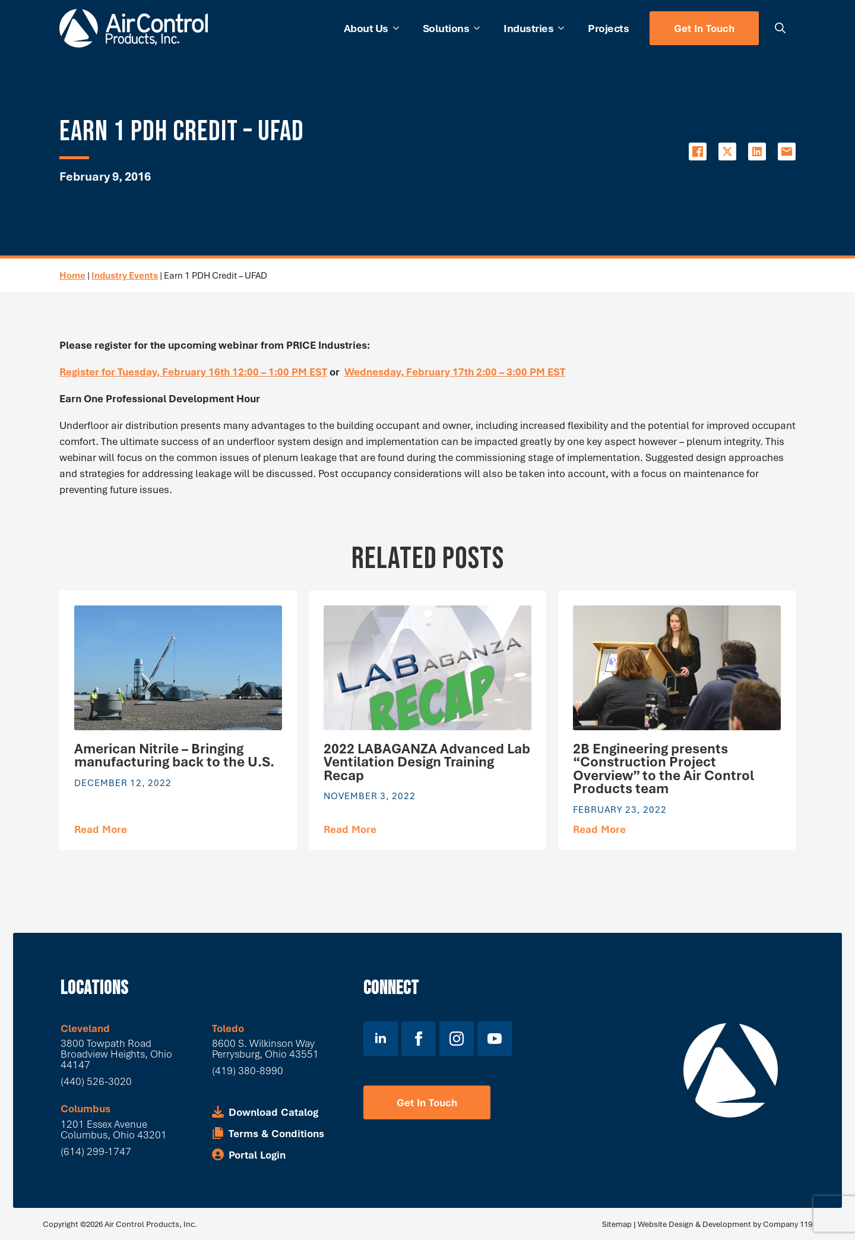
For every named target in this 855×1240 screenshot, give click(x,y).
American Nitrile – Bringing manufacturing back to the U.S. (174, 755)
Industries (528, 28)
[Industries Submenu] (564, 28)
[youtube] (494, 1038)
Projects (608, 28)
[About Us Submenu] (399, 28)
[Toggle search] (780, 27)
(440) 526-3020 (96, 1081)
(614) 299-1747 (96, 1151)
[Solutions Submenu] (480, 28)
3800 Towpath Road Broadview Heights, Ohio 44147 (116, 1053)
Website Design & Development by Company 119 (725, 1224)
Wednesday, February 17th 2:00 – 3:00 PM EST (454, 371)
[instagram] (456, 1038)
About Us (366, 28)
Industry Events (124, 275)
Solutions (446, 28)
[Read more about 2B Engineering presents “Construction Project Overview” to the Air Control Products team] (599, 829)
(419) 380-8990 (247, 1070)
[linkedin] (380, 1038)
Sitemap (617, 1224)
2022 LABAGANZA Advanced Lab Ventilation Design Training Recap (427, 762)
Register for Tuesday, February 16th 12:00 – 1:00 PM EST (193, 371)
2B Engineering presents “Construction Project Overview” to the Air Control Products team (663, 769)
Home (72, 275)
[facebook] (418, 1038)
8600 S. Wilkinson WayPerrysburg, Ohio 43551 (265, 1048)
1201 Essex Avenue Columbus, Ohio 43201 (114, 1129)
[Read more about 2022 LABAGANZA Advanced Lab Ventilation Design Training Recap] (350, 829)
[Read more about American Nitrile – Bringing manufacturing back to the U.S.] (100, 829)
